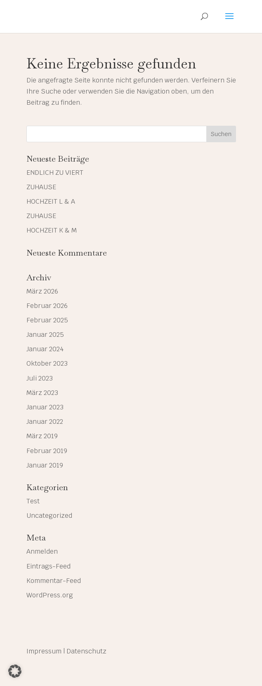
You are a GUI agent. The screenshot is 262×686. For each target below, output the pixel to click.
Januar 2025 (45, 334)
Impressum (43, 651)
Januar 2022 (44, 421)
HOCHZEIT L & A (50, 201)
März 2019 (42, 436)
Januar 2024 (45, 349)
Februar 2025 (47, 320)
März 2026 (42, 291)
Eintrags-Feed (48, 566)
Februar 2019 (46, 450)
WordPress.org (49, 595)
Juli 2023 (39, 378)
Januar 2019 (44, 465)
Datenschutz (86, 651)
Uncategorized (49, 515)
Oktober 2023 (47, 363)
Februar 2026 (47, 305)
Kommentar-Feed (53, 580)
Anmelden (42, 551)
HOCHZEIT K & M (51, 230)
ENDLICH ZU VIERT (54, 172)
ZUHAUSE (41, 187)
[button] (15, 671)
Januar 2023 (45, 407)
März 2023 (42, 392)
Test (33, 501)
